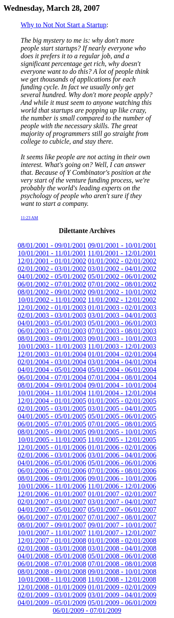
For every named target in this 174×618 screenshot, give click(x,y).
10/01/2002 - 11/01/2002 (52, 299)
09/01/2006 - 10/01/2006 (122, 478)
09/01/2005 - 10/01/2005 (122, 431)
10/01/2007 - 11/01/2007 (52, 532)
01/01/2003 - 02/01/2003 (122, 307)
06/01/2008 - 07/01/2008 (52, 564)
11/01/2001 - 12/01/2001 (122, 253)
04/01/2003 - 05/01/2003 (52, 323)
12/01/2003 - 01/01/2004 (52, 354)
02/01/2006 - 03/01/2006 (52, 455)
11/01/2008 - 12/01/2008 (122, 579)
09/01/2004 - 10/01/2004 (122, 385)
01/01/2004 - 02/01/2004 (122, 354)
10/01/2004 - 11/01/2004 (52, 393)
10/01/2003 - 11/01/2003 (52, 346)
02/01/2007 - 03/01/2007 (52, 501)
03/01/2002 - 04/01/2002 (122, 268)
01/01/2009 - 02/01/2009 (122, 587)
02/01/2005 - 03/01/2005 (52, 408)
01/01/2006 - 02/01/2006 (122, 447)
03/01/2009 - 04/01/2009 (122, 595)
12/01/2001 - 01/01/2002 (52, 261)
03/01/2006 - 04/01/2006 (122, 455)
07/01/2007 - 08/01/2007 (122, 517)
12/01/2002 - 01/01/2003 (52, 307)
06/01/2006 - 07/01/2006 (52, 470)
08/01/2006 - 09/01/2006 (52, 478)
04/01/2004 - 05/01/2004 (52, 369)
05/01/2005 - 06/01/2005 (122, 416)
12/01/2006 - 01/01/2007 (52, 494)
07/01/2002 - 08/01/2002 (122, 284)
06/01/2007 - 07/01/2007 (52, 517)
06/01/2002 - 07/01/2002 (52, 284)
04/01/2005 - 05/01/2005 (52, 416)
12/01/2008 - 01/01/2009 (52, 587)
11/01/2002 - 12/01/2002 (122, 299)
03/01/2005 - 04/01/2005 (122, 408)
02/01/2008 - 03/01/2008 (52, 548)
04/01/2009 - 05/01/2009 (52, 602)
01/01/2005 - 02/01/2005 (122, 400)
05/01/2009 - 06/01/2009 (122, 602)
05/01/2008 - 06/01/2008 (122, 556)
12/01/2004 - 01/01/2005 (52, 400)
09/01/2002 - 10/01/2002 (122, 292)
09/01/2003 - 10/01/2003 (122, 338)
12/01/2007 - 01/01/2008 (52, 540)
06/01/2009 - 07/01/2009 (87, 610)
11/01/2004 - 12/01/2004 (122, 393)
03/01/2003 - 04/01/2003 (122, 315)
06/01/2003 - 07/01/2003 (52, 330)
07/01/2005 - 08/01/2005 (122, 424)
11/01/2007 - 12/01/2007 (122, 532)
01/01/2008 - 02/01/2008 (122, 540)
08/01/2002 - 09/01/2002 (52, 292)
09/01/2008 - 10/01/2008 (122, 571)
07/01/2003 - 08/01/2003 (122, 330)
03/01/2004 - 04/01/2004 (122, 362)
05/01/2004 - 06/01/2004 (122, 369)
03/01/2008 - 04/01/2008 (122, 548)
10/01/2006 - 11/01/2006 (52, 486)
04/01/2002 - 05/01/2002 (52, 276)
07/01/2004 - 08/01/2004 (122, 377)
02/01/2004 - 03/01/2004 (52, 362)
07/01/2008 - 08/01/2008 (122, 564)
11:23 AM (29, 217)
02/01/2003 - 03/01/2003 (52, 315)
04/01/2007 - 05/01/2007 (52, 509)
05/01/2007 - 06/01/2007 (122, 509)
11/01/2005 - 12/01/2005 (122, 439)
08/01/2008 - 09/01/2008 (52, 571)
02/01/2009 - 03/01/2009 (52, 595)
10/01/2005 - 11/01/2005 (52, 439)
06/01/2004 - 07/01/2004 (52, 377)
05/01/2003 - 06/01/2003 (122, 323)
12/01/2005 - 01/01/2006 (52, 447)
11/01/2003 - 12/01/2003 (122, 346)
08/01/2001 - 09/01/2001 (52, 245)
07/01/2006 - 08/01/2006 (122, 470)
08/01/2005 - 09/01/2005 (52, 431)
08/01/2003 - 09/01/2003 (52, 338)
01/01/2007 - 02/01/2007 (122, 494)
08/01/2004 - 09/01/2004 (52, 385)
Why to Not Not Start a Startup (63, 24)
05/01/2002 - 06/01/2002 (122, 276)
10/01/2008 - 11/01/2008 (52, 579)
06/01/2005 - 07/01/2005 (52, 424)
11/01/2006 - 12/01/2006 (122, 486)
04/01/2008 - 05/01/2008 (52, 556)
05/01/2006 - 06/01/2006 (122, 463)
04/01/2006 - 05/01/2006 (52, 463)
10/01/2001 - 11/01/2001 (52, 253)
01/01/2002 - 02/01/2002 (122, 261)
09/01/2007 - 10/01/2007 (122, 525)
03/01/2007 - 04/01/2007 (122, 501)
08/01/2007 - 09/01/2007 (52, 525)
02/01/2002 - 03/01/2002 (52, 268)
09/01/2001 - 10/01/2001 (122, 245)
